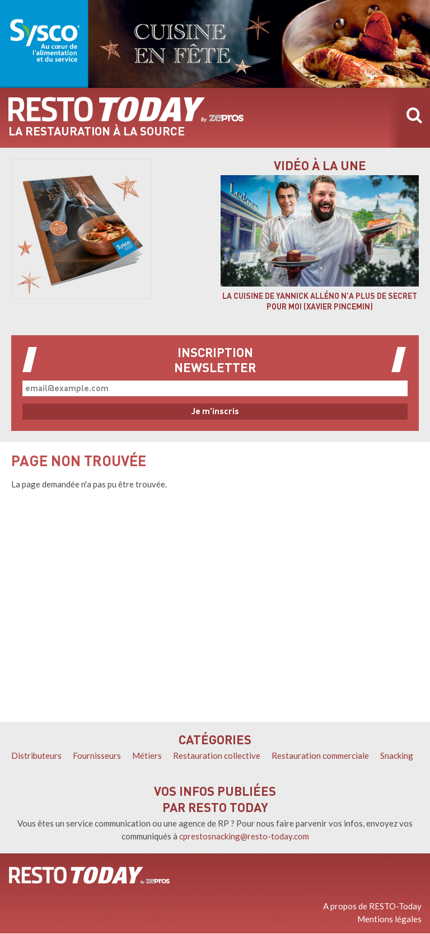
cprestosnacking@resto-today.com (244, 836)
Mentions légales (389, 919)
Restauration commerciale (320, 755)
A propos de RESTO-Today (372, 906)
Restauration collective (216, 755)
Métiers (147, 755)
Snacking (396, 755)
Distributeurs (36, 755)
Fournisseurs (97, 755)
